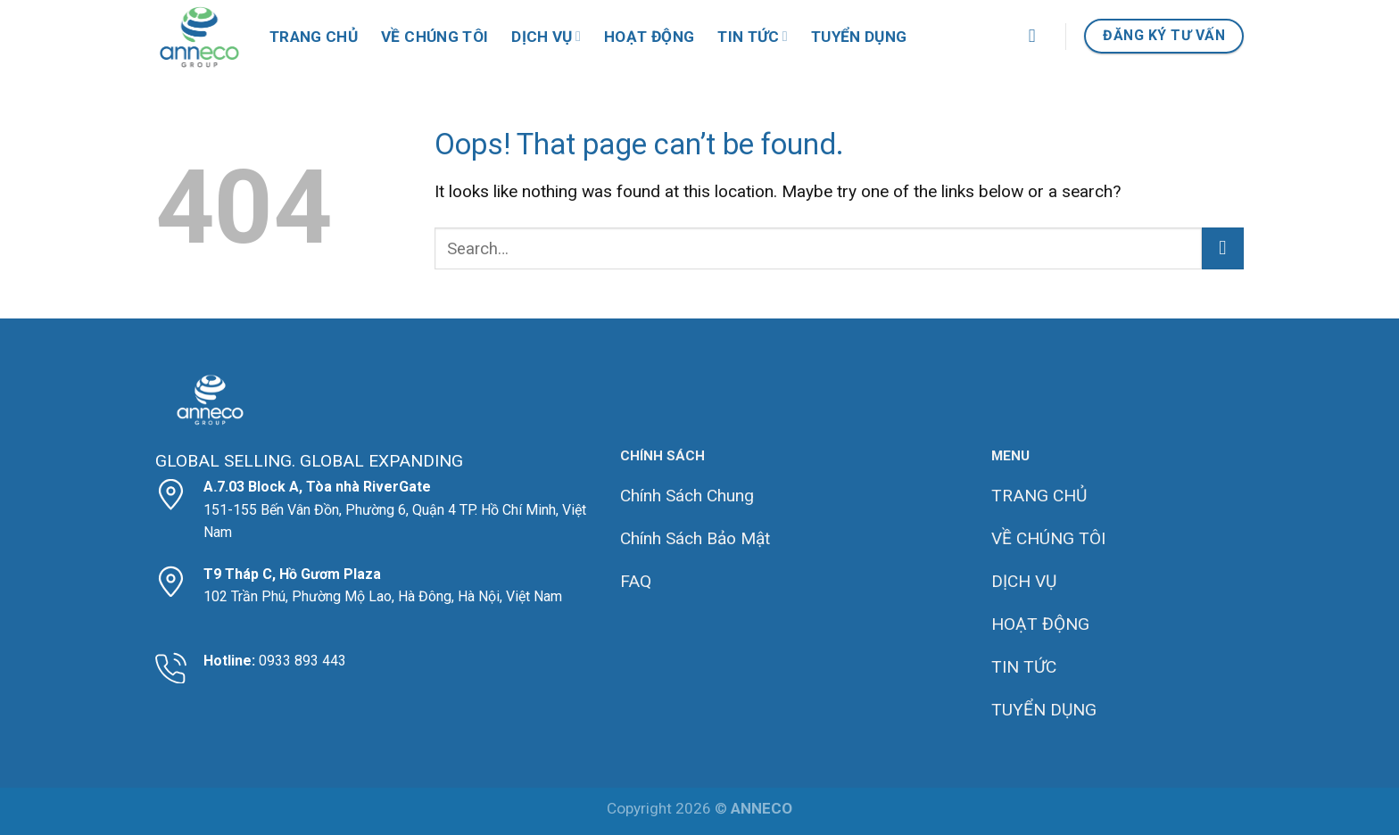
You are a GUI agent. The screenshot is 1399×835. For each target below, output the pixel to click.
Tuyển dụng (858, 36)
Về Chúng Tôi (434, 36)
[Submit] (1223, 248)
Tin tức (752, 36)
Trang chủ (313, 36)
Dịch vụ (546, 36)
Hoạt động (649, 36)
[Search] (1038, 36)
